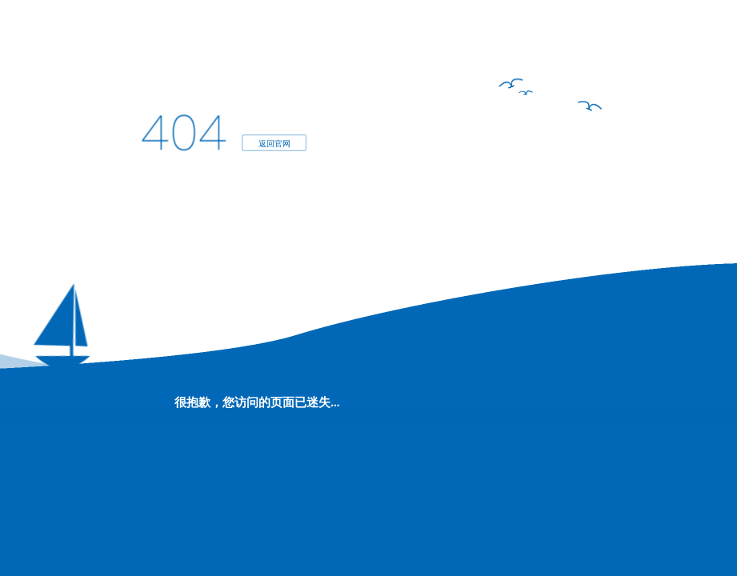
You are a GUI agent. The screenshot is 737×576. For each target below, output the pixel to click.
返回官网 (274, 142)
